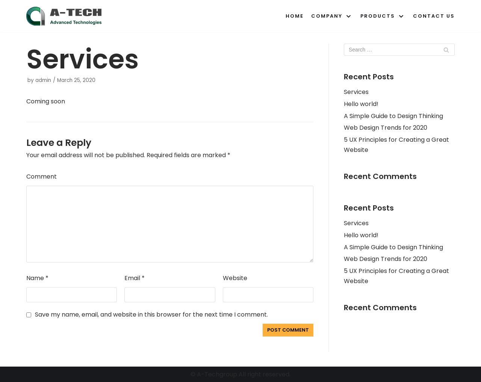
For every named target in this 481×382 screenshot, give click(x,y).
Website (235, 278)
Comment (41, 176)
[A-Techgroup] (63, 16)
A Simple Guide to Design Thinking (393, 116)
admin (43, 80)
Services (356, 92)
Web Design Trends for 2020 (385, 127)
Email (134, 278)
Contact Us (434, 16)
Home (295, 16)
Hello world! (361, 104)
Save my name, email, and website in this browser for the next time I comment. (151, 314)
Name (37, 278)
